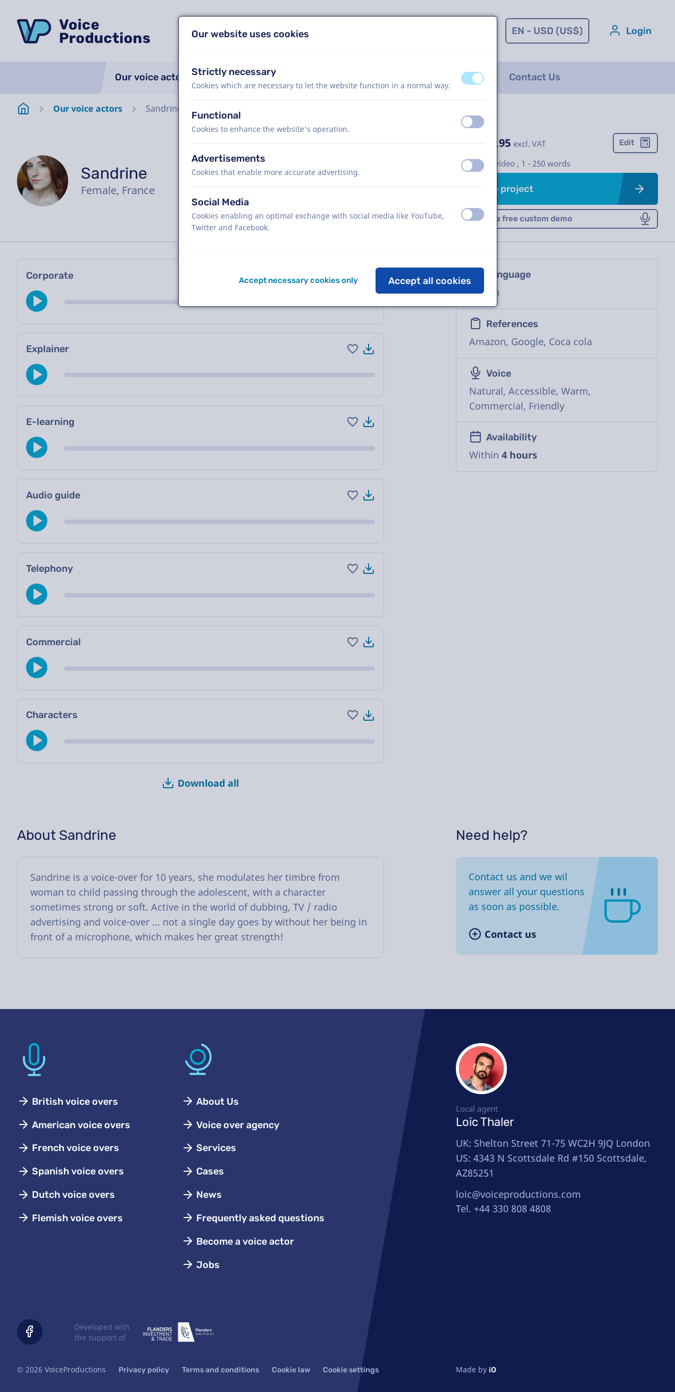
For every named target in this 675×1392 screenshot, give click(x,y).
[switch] (472, 78)
